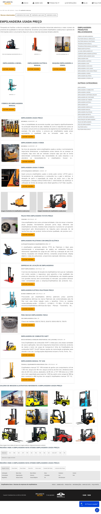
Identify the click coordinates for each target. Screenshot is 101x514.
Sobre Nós (38, 3)
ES (18, 412)
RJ (10, 412)
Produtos (53, 3)
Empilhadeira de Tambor (85, 99)
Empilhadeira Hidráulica (85, 107)
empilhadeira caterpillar (85, 78)
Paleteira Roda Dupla (84, 129)
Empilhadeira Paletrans (85, 112)
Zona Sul (30, 428)
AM (60, 412)
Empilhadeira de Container (86, 97)
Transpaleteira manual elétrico (87, 46)
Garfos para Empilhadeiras (86, 117)
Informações (70, 3)
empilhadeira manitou (51, 15)
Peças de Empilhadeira (84, 122)
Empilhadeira (82, 87)
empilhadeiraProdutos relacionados (85, 30)
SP (23, 412)
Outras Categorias (87, 83)
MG (14, 412)
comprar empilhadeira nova (86, 56)
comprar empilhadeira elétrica (87, 53)
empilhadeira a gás (83, 63)
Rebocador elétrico (84, 48)
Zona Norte (14, 428)
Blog (84, 3)
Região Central (5, 428)
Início (25, 3)
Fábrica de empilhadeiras (85, 36)
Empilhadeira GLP (83, 104)
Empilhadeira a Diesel (84, 92)
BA (44, 412)
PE (40, 412)
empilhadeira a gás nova (85, 66)
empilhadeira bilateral (85, 76)
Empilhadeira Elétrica (84, 102)
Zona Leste (38, 428)
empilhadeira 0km (83, 58)
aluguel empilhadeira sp (85, 51)
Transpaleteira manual (85, 43)
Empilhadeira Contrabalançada (87, 94)
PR (27, 412)
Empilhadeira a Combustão (86, 90)
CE (49, 412)
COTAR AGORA (8, 69)
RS (36, 412)
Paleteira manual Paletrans (86, 41)
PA (64, 412)
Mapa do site (86, 444)
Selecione (4, 412)
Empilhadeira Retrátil (84, 114)
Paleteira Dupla (82, 127)
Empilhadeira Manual (84, 109)
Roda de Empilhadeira (84, 124)
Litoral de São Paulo (60, 428)
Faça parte (95, 444)
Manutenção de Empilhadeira (86, 119)
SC (31, 412)
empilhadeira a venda (84, 73)
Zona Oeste (23, 428)
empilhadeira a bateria (84, 61)
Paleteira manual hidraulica (86, 38)
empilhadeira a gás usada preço (87, 71)
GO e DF (54, 412)
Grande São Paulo (48, 428)
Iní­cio (54, 444)
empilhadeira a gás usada (38, 15)
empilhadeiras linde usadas (22, 15)
